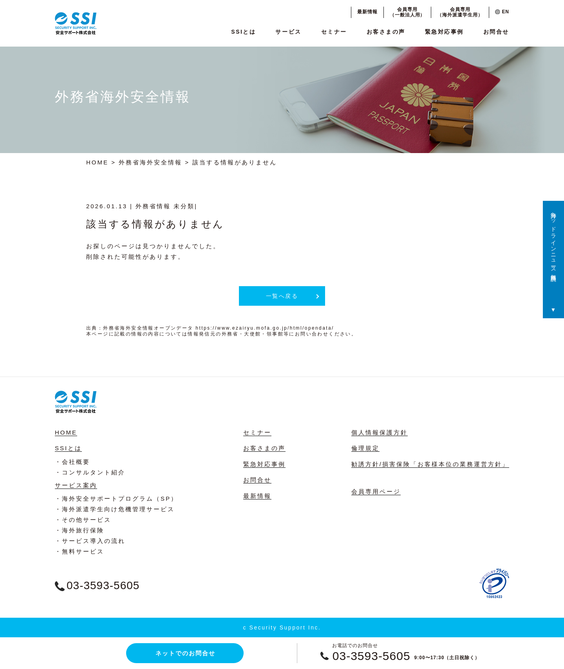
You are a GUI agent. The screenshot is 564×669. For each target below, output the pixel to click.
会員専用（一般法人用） (407, 12)
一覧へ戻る (282, 296)
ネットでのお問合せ (185, 653)
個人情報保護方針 (379, 432)
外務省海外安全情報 (150, 162)
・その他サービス (83, 519)
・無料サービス (79, 551)
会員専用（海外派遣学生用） (460, 12)
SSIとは (243, 32)
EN (502, 11)
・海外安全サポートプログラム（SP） (116, 498)
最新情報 (367, 11)
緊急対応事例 (444, 32)
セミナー (334, 32)
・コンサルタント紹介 (90, 472)
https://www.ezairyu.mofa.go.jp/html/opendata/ (264, 328)
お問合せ (496, 32)
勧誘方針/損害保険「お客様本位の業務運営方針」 (430, 464)
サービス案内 (76, 485)
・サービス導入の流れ (90, 540)
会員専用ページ (376, 491)
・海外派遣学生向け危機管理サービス (115, 509)
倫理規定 (365, 448)
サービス (288, 32)
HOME (97, 162)
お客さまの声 (386, 32)
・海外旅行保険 (79, 530)
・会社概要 (72, 461)
